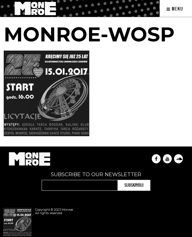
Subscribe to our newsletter (96, 174)
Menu (175, 9)
